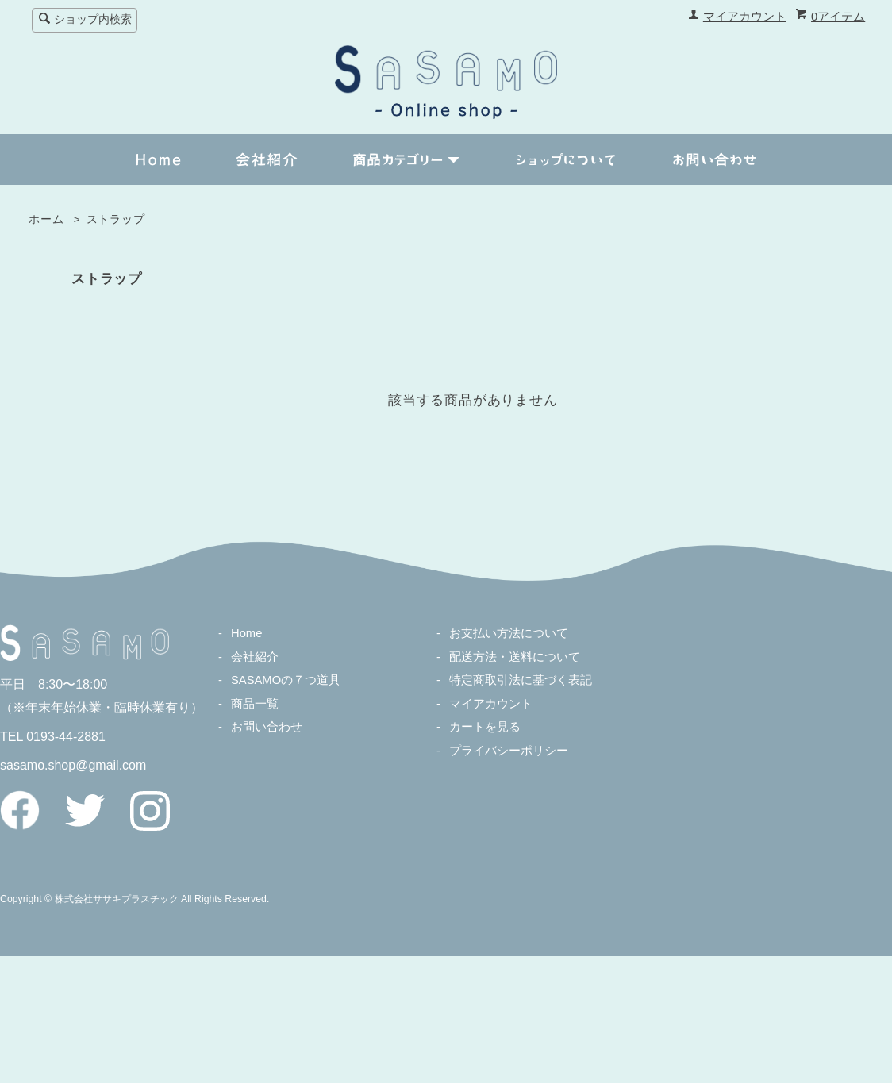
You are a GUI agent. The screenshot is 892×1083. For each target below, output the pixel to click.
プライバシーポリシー (508, 750)
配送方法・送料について (514, 657)
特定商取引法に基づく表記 (520, 680)
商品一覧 (255, 703)
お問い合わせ (266, 726)
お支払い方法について (508, 633)
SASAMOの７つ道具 (285, 680)
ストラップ (116, 219)
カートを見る (485, 726)
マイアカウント (744, 16)
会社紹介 (255, 657)
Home (246, 633)
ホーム (46, 219)
